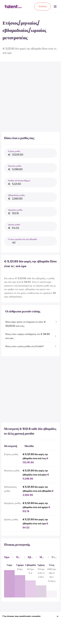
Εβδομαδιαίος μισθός (16, 195)
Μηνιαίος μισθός (14, 166)
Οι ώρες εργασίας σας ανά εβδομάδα (22, 239)
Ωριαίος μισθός (14, 224)
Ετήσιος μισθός (14, 151)
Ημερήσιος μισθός (15, 209)
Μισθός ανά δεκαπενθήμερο (19, 180)
